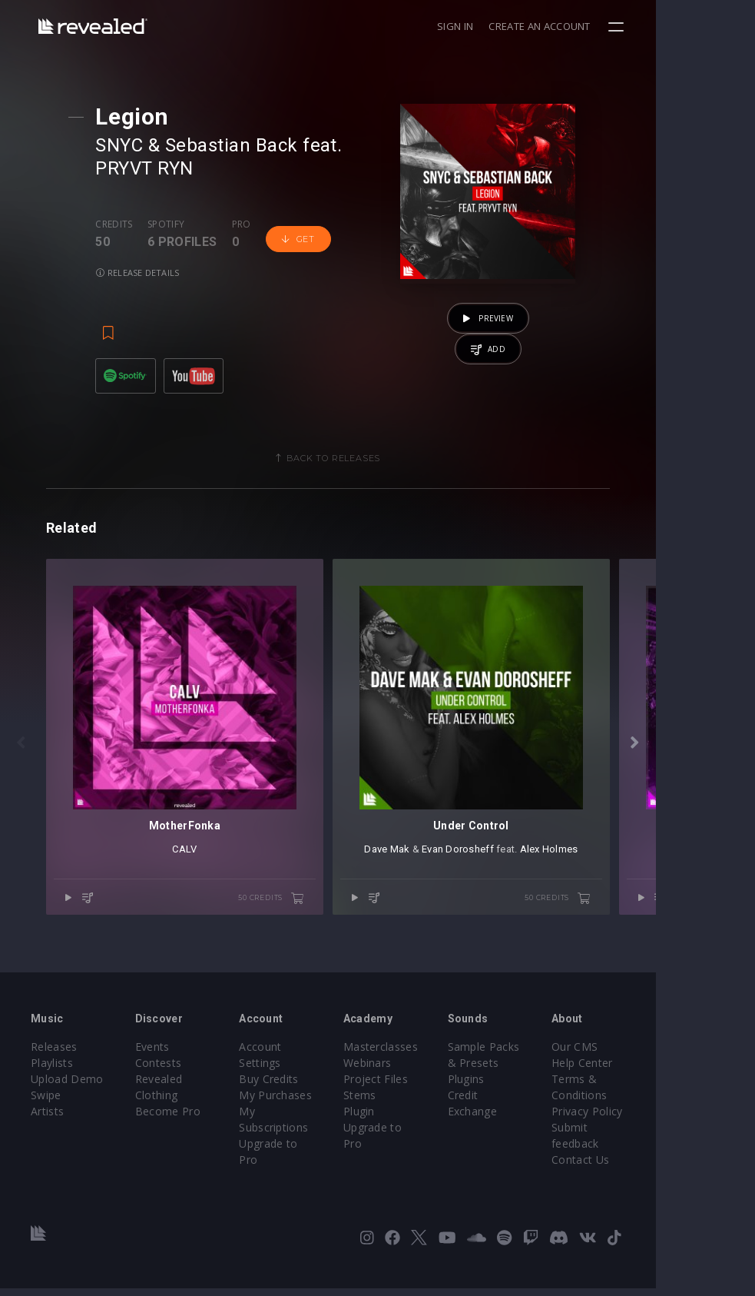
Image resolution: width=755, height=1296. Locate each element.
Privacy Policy (669, 1135)
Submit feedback (677, 1151)
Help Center (665, 1086)
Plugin (408, 1135)
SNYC (127, 145)
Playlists (52, 1086)
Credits (122, 224)
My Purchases (308, 1102)
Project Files (424, 1102)
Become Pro (184, 1135)
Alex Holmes (623, 904)
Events (168, 1070)
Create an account (639, 26)
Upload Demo (67, 1102)
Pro (249, 224)
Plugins (532, 1102)
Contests (174, 1086)
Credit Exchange (556, 1119)
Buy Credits (302, 1086)
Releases (54, 1070)
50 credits (321, 953)
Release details (145, 272)
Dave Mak (461, 904)
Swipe (46, 1119)
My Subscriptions (316, 1119)
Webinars (416, 1086)
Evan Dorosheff (532, 904)
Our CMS (657, 1070)
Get (306, 239)
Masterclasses (429, 1070)
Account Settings (315, 1070)
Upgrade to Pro (312, 1135)
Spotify (174, 224)
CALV (209, 904)
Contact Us (663, 1167)
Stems (409, 1119)
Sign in (554, 26)
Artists (47, 1135)
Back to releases (383, 463)
